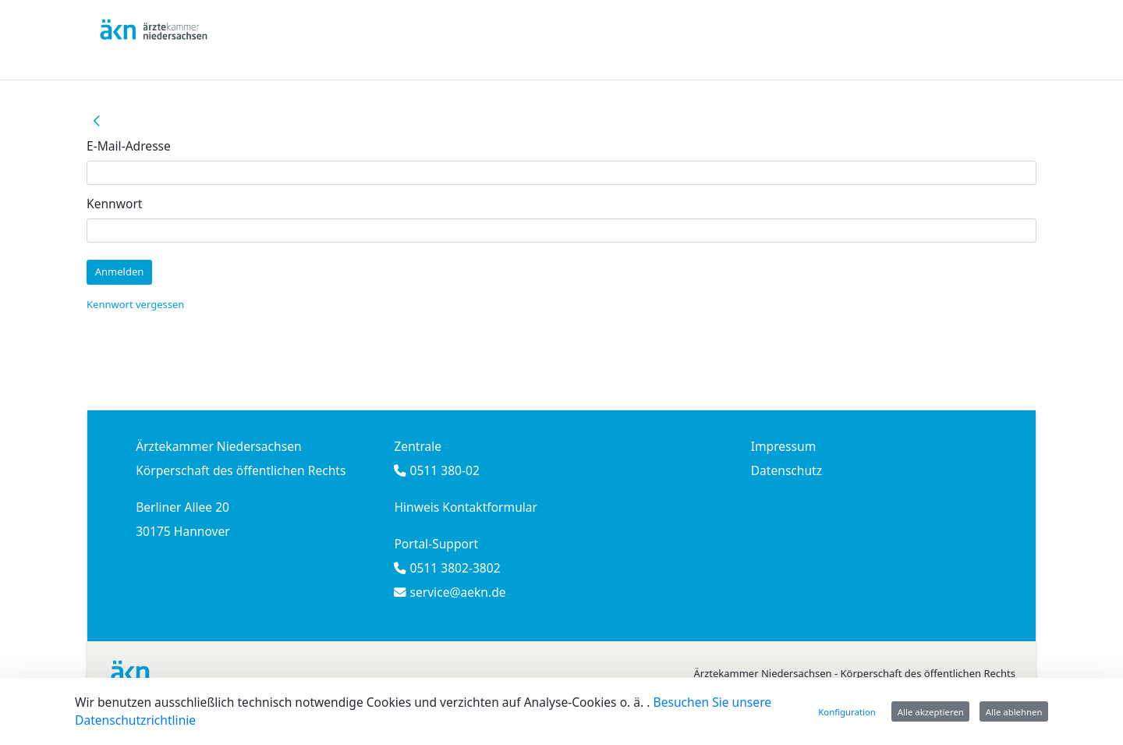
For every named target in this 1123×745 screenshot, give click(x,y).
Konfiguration (847, 712)
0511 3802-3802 (453, 567)
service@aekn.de (455, 592)
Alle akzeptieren (931, 712)
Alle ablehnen (1014, 712)
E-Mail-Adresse (129, 145)
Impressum (784, 446)
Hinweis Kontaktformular (465, 507)
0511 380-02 (442, 470)
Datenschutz (786, 470)
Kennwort (114, 203)
